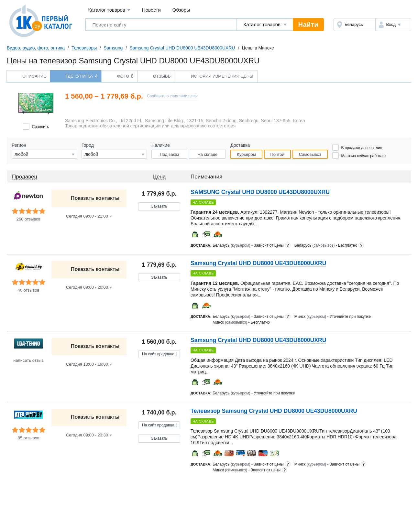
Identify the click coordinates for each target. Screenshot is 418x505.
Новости (151, 10)
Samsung (113, 47)
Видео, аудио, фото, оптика (36, 47)
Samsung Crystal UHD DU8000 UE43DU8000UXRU (182, 47)
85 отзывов (28, 438)
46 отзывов (28, 290)
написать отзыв (28, 360)
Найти (308, 24)
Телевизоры (84, 47)
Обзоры (181, 10)
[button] (393, 24)
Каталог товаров (109, 10)
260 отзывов (28, 219)
